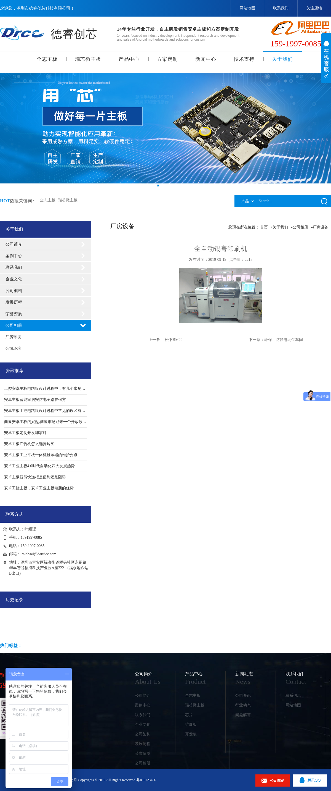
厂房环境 (13, 337)
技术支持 (244, 59)
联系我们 (281, 8)
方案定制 (167, 59)
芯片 (189, 715)
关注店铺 (314, 8)
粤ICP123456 (146, 780)
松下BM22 (174, 340)
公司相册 (14, 325)
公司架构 (14, 290)
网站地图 (247, 8)
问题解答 (243, 715)
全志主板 (47, 59)
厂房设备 (320, 227)
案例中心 (14, 256)
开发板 (191, 734)
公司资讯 (243, 695)
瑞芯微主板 (88, 59)
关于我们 (282, 59)
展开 (326, 62)
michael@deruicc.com (39, 554)
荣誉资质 (14, 314)
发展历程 (14, 302)
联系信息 (293, 695)
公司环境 (13, 348)
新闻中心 (205, 59)
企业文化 (14, 279)
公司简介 (14, 244)
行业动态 (243, 705)
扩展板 (191, 724)
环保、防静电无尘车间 (283, 340)
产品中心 (129, 59)
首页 (264, 227)
